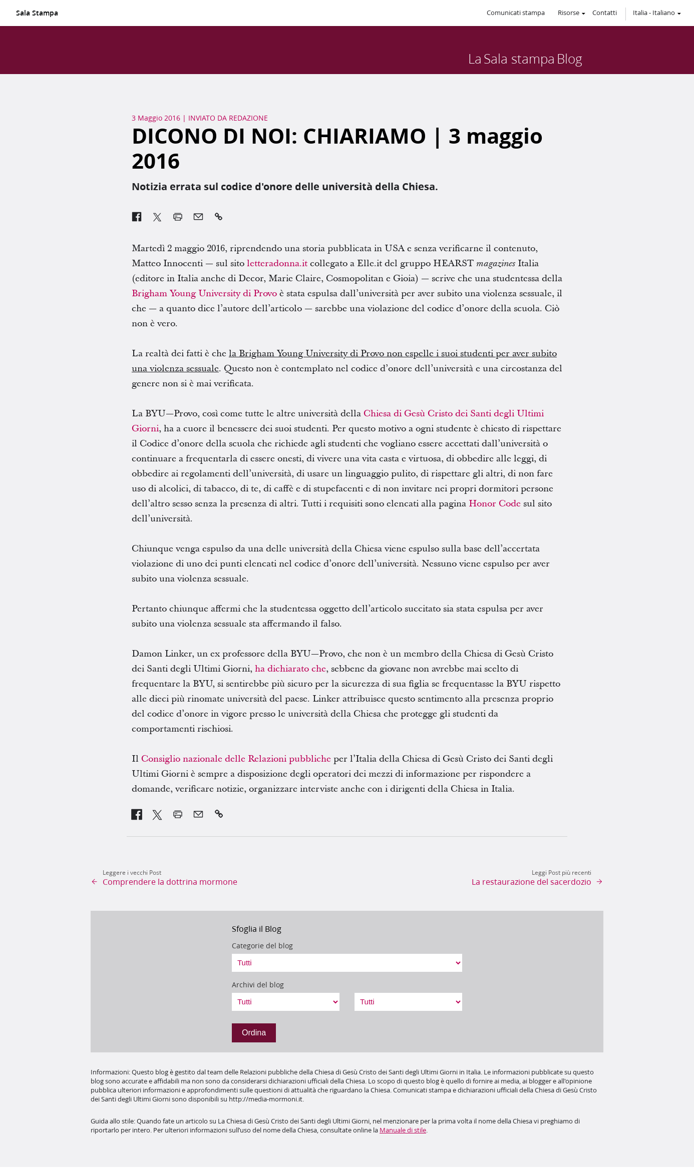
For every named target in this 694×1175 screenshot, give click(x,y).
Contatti (604, 12)
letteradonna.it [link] (277, 263)
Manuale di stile (403, 1129)
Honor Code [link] (495, 503)
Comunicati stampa (516, 12)
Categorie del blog (262, 946)
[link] (137, 814)
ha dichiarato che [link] (290, 669)
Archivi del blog (258, 985)
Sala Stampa (37, 13)
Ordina (254, 1032)
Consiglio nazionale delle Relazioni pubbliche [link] (236, 759)
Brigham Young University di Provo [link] (204, 293)
